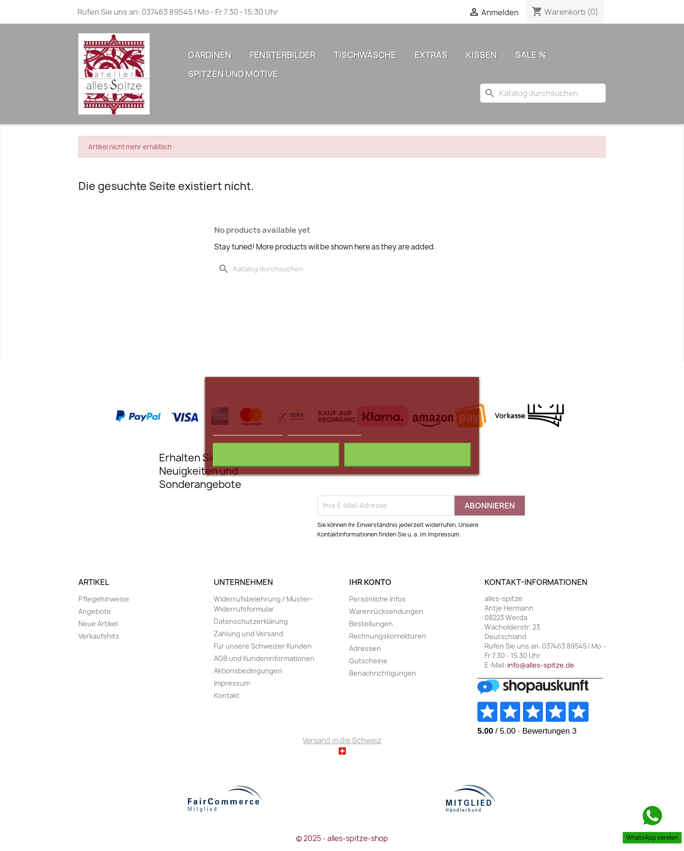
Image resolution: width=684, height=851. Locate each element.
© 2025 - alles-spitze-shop (342, 838)
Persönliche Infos (377, 598)
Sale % (531, 55)
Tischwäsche (365, 55)
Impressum (232, 683)
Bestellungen (371, 623)
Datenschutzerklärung (251, 621)
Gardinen (209, 55)
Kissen (481, 55)
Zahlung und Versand (248, 633)
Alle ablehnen (276, 454)
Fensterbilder (282, 55)
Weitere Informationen (248, 431)
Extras (431, 55)
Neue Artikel (98, 623)
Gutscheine (368, 660)
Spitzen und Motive (233, 74)
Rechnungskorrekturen (387, 636)
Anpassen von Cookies (324, 431)
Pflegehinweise (103, 598)
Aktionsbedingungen (248, 670)
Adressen (365, 648)
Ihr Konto (370, 582)
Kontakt (226, 695)
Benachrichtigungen (382, 673)
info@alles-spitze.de (540, 664)
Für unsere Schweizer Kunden (263, 645)
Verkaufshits (98, 636)
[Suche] (543, 93)
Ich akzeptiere (408, 454)
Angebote (94, 611)
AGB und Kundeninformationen (264, 658)
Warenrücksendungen (386, 611)
